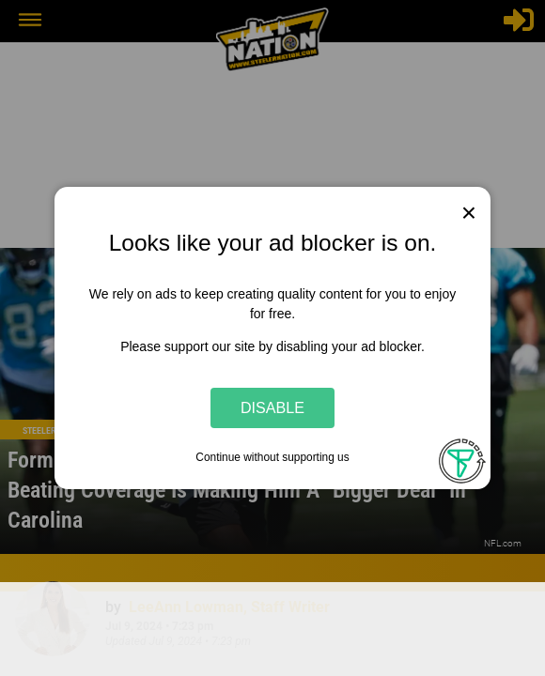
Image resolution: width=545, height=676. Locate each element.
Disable (272, 407)
